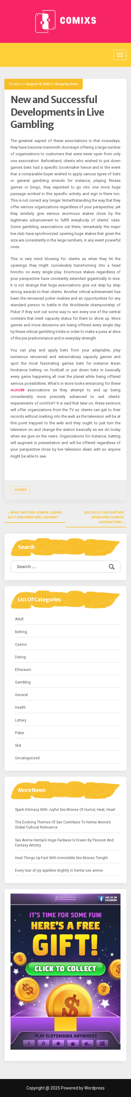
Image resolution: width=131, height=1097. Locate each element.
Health (20, 707)
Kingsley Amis (66, 84)
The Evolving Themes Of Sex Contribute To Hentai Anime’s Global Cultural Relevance (63, 824)
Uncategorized (27, 758)
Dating (20, 657)
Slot (18, 745)
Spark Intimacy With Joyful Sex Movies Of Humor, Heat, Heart (65, 810)
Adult (19, 619)
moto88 (17, 390)
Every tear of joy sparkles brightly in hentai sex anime (59, 870)
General (21, 695)
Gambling (23, 682)
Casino (20, 490)
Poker (19, 733)
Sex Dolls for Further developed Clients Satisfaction (104, 517)
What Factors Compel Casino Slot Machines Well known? (34, 515)
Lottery (20, 720)
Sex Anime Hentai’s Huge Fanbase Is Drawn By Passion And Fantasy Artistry (64, 842)
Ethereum (23, 670)
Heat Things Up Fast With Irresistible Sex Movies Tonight (61, 858)
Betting (21, 632)
